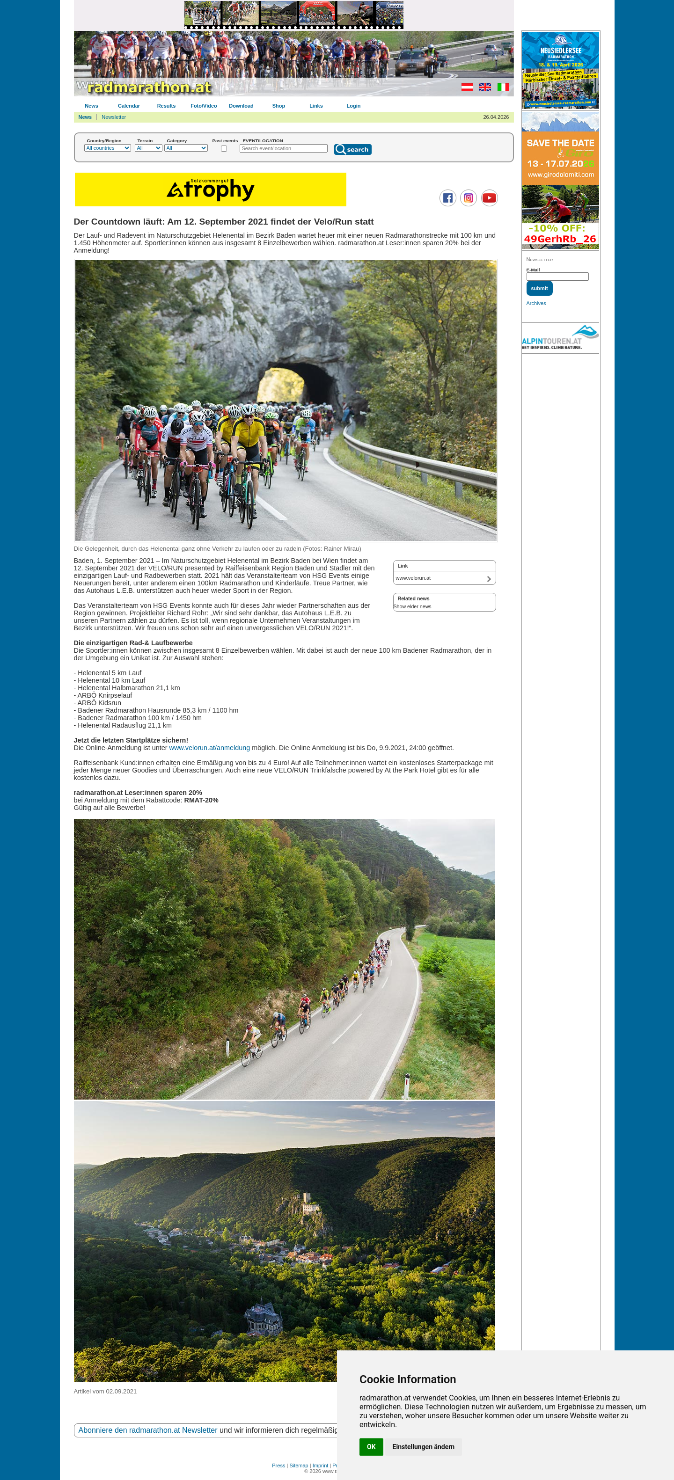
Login (354, 106)
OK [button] (371, 1447)
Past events (225, 140)
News (91, 106)
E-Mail (533, 269)
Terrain (145, 140)
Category (177, 140)
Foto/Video (203, 106)
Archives (536, 303)
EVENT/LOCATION (262, 140)
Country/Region (104, 140)
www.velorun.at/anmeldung (209, 747)
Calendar (129, 106)
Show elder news (413, 606)
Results (166, 106)
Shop (279, 106)
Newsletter (114, 117)
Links (316, 106)
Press (278, 1465)
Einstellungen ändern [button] (424, 1447)
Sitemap (298, 1465)
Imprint (321, 1465)
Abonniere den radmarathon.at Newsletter (148, 1430)
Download (241, 106)
